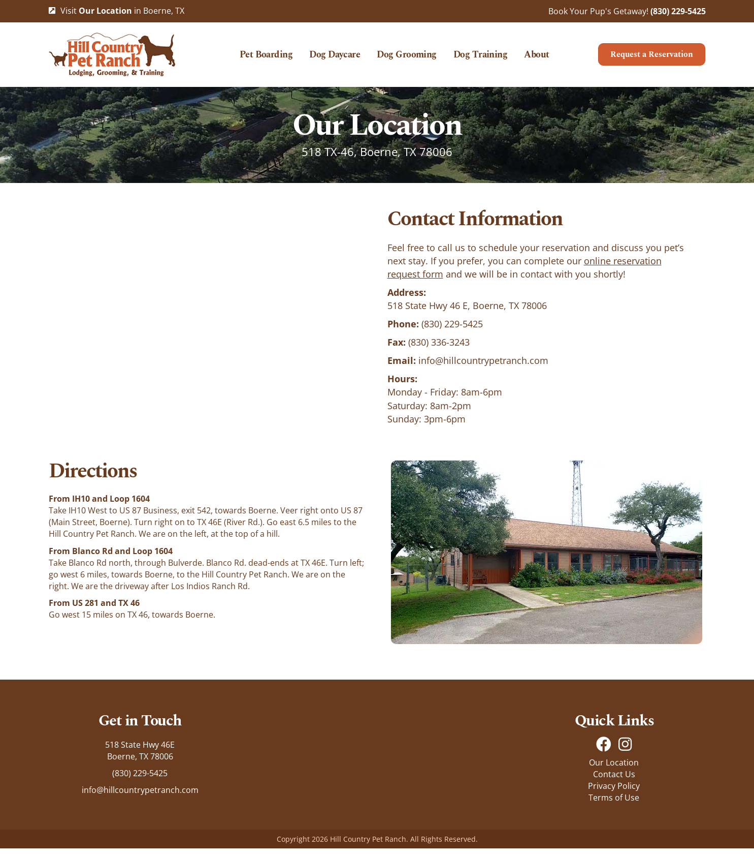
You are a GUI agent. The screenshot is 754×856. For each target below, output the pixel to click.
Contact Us (614, 781)
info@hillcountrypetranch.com (483, 368)
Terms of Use (613, 805)
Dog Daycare (334, 59)
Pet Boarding (266, 59)
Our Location (614, 769)
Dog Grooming (407, 59)
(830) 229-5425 (678, 11)
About (536, 59)
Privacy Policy (614, 793)
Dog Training (480, 59)
